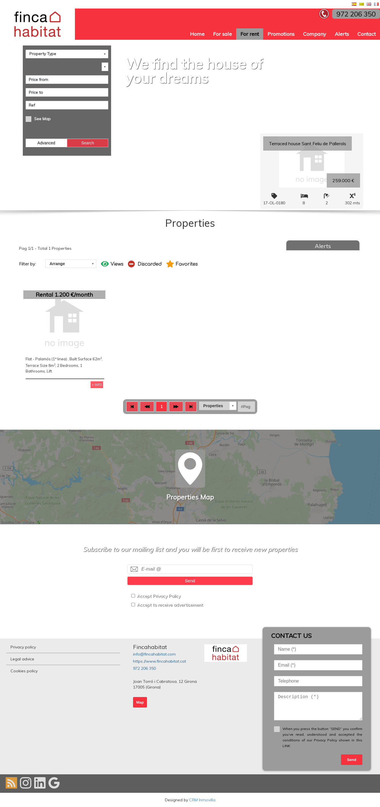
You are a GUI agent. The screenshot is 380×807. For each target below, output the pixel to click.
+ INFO (97, 385)
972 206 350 (144, 668)
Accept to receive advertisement (170, 605)
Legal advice (22, 659)
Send (190, 580)
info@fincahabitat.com (154, 654)
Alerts (342, 34)
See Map (42, 118)
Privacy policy (23, 647)
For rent (249, 34)
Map (140, 702)
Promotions (281, 34)
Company (314, 34)
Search (87, 143)
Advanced (46, 143)
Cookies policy (24, 670)
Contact (366, 34)
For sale (222, 34)
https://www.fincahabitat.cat (159, 661)
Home (197, 34)
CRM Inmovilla (202, 799)
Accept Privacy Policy (159, 596)
